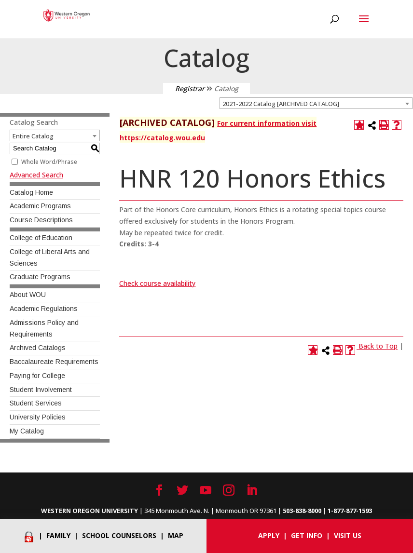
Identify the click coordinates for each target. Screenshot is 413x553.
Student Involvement (41, 389)
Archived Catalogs (38, 347)
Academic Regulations (44, 308)
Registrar (190, 88)
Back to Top (378, 346)
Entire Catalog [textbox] (33, 136)
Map (175, 535)
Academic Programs (40, 206)
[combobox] (316, 103)
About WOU (28, 294)
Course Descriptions (41, 220)
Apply (268, 535)
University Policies (38, 417)
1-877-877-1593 (350, 510)
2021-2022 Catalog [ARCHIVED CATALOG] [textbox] (280, 103)
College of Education (41, 238)
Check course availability (157, 283)
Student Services (36, 403)
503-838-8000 (302, 510)
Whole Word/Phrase (49, 162)
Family (58, 535)
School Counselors (119, 535)
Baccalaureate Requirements (54, 361)
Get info (306, 535)
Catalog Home (31, 192)
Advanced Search (36, 174)
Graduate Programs (40, 277)
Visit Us (347, 535)
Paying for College (37, 375)
